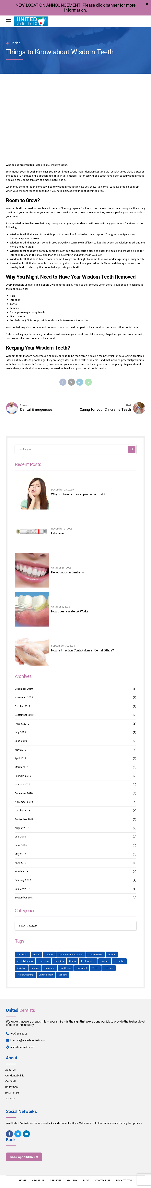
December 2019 (24, 689)
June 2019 (21, 741)
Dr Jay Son (11, 1087)
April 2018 (20, 863)
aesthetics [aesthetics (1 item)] (22, 954)
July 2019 (20, 732)
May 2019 (20, 750)
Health (15, 43)
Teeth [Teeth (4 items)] (96, 968)
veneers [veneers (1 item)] (63, 975)
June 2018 (21, 845)
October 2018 (22, 811)
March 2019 (22, 767)
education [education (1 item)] (44, 961)
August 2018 (22, 828)
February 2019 (23, 776)
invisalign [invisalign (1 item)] (119, 961)
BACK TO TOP (125, 1181)
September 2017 (24, 898)
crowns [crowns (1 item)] (112, 954)
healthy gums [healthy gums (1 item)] (88, 961)
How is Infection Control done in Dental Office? (82, 650)
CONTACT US (103, 1181)
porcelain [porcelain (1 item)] (50, 968)
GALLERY (72, 1181)
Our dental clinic (14, 1076)
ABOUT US (37, 1181)
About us (10, 1070)
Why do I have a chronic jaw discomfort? (78, 494)
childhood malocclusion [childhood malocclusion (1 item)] (71, 954)
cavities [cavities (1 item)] (49, 954)
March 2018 (22, 872)
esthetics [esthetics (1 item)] (59, 961)
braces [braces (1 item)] (36, 954)
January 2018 (22, 889)
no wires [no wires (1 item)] (35, 968)
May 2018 (20, 854)
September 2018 (24, 819)
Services (10, 1099)
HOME (22, 1181)
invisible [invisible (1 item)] (21, 968)
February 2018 (23, 880)
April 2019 (20, 758)
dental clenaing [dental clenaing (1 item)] (25, 961)
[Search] (132, 449)
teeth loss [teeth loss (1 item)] (109, 968)
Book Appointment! (24, 1157)
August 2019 (22, 724)
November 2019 (24, 697)
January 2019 (22, 785)
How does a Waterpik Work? (69, 611)
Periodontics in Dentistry (67, 572)
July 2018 (20, 837)
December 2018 (24, 793)
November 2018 (24, 802)
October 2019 (22, 706)
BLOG (86, 1181)
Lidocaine (57, 533)
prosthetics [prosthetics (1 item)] (66, 968)
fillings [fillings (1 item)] (72, 961)
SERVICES (55, 1181)
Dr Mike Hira (12, 1093)
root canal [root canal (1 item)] (82, 968)
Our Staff (10, 1081)
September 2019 (24, 715)
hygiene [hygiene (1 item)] (105, 961)
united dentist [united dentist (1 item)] (46, 975)
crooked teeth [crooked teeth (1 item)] (96, 954)
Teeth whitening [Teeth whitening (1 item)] (25, 975)
